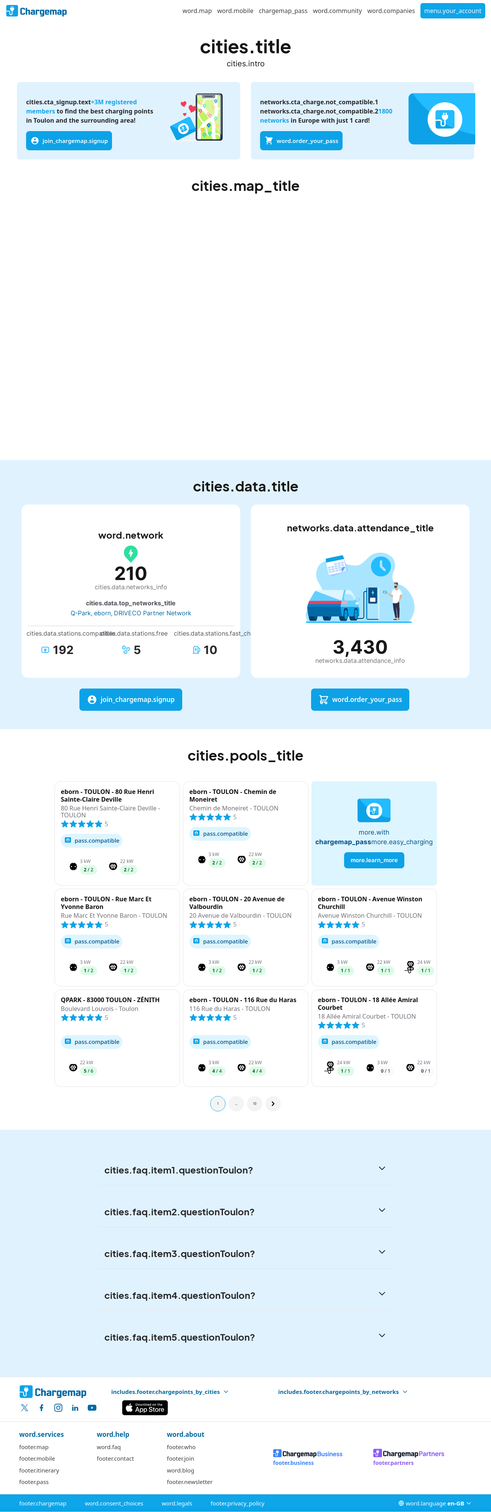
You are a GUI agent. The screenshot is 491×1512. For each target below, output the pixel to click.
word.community (337, 11)
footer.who (181, 1447)
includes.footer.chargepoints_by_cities (170, 1391)
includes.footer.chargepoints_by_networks (343, 1391)
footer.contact (115, 1458)
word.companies (391, 11)
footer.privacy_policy (237, 1503)
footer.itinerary (39, 1470)
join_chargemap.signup (69, 140)
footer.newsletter (190, 1482)
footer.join (180, 1458)
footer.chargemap (42, 1503)
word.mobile (235, 11)
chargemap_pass (283, 11)
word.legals (176, 1503)
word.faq (109, 1447)
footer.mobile (37, 1458)
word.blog (180, 1470)
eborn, (103, 613)
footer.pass (34, 1482)
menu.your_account (452, 11)
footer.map (34, 1447)
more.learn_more (374, 860)
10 (254, 1103)
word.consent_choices (114, 1503)
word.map (197, 11)
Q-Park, (81, 613)
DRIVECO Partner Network (152, 613)
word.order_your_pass (301, 140)
